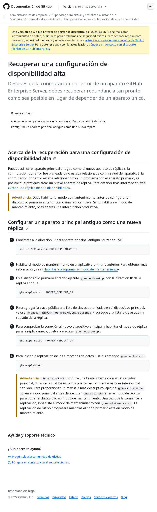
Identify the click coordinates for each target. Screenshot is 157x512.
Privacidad (59, 497)
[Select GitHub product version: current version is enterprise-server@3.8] (84, 6)
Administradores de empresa (29, 15)
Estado (73, 497)
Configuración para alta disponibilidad (35, 19)
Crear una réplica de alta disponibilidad (39, 188)
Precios (86, 497)
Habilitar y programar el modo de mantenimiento (81, 269)
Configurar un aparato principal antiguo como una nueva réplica (74, 225)
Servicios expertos (106, 497)
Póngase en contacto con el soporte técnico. (39, 462)
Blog (124, 497)
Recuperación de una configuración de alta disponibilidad (101, 19)
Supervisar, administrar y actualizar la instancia (82, 15)
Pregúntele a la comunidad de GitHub (34, 456)
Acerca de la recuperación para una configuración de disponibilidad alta (69, 155)
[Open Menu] (150, 6)
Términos (43, 497)
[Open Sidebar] (5, 17)
